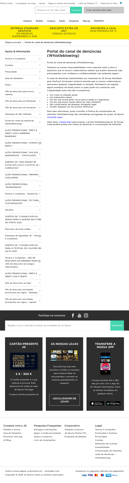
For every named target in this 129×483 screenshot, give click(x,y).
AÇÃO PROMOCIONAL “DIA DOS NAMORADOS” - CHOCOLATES (21, 154)
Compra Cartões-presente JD (23, 394)
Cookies (9, 65)
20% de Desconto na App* (18, 283)
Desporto (74, 21)
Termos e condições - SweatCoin (21, 194)
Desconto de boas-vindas (18, 229)
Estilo (62, 21)
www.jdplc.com (51, 471)
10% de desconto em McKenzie (20, 101)
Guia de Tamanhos (14, 78)
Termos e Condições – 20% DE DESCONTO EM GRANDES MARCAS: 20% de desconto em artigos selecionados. (23, 262)
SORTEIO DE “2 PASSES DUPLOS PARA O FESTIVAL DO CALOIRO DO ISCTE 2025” (23, 248)
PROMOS (99, 21)
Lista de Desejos (86, 3)
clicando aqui (54, 117)
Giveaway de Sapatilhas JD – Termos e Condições (23, 237)
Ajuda (42, 3)
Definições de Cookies (106, 443)
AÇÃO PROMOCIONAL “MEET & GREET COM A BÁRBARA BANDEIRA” (21, 133)
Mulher (39, 21)
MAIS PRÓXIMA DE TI (103, 29)
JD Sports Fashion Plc (75, 433)
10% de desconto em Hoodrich (20, 107)
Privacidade (11, 72)
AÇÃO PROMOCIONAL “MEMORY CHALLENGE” (21, 176)
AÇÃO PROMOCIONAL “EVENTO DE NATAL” (23, 144)
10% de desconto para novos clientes (19, 93)
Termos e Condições (15, 58)
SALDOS (9, 210)
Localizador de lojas (26, 3)
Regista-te (117, 325)
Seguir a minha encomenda (61, 3)
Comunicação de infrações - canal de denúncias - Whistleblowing (109, 454)
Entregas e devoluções (45, 429)
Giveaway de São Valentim (18, 114)
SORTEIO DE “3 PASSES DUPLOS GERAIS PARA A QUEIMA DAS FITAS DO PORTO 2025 (23, 219)
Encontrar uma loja (12, 436)
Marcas (86, 21)
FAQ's (8, 85)
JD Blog (7, 440)
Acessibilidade (102, 447)
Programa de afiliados (75, 436)
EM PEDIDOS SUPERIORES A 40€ (24, 32)
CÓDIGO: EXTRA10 (64, 31)
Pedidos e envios (11, 429)
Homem (27, 21)
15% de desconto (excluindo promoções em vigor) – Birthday (21, 291)
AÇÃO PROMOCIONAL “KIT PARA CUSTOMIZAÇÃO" (22, 202)
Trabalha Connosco (74, 429)
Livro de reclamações (44, 440)
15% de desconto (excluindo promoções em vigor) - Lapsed (20, 300)
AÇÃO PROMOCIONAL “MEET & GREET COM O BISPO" (21, 275)
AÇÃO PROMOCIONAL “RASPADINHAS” (16, 185)
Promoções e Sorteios (106, 433)
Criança (51, 21)
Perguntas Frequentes (47, 425)
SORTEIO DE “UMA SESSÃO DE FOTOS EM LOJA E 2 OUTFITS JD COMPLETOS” (21, 165)
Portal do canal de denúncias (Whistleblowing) (19, 122)
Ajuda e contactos (43, 436)
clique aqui (65, 122)
